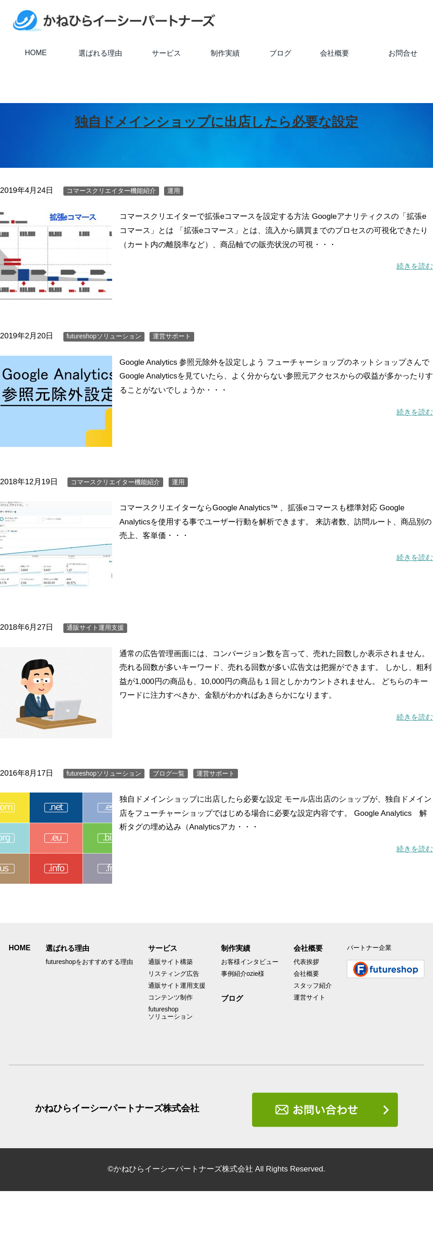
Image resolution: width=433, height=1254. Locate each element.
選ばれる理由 (100, 53)
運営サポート (172, 336)
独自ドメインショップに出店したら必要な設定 (216, 121)
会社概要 (334, 53)
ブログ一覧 (169, 773)
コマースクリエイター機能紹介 (111, 190)
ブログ (280, 53)
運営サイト (309, 997)
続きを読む (413, 266)
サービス (166, 53)
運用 (173, 190)
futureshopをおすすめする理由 (89, 961)
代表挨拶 (306, 961)
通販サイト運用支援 (95, 627)
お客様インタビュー (249, 961)
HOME (36, 53)
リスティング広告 (173, 973)
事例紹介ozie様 (243, 973)
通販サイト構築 (170, 961)
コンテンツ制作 (170, 997)
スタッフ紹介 (313, 985)
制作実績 (225, 53)
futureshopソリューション (104, 336)
